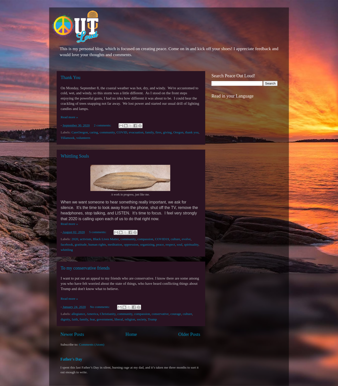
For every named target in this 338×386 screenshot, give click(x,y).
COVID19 (162, 239)
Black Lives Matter (106, 239)
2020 (74, 239)
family (149, 132)
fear (92, 319)
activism (85, 239)
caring (94, 132)
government (105, 319)
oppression (131, 244)
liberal (118, 319)
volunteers (83, 138)
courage (175, 314)
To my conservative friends (85, 268)
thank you (192, 132)
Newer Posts (72, 334)
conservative (160, 314)
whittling (67, 250)
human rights (97, 244)
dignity (65, 319)
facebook (67, 244)
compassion (145, 239)
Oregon (178, 132)
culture (175, 239)
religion (130, 319)
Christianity (108, 314)
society (141, 319)
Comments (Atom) (91, 344)
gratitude (81, 244)
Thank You (70, 77)
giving (167, 132)
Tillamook (68, 138)
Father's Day (71, 359)
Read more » (69, 117)
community (107, 132)
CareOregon (79, 132)
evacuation (136, 132)
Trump (152, 319)
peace (160, 244)
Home (131, 334)
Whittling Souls (75, 156)
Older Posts (189, 334)
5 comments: (98, 232)
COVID (122, 132)
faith (75, 319)
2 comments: (103, 125)
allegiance (78, 314)
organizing (147, 244)
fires (159, 132)
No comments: (100, 307)
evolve (186, 239)
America (92, 314)
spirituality (191, 244)
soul (179, 244)
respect (170, 244)
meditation (115, 244)
